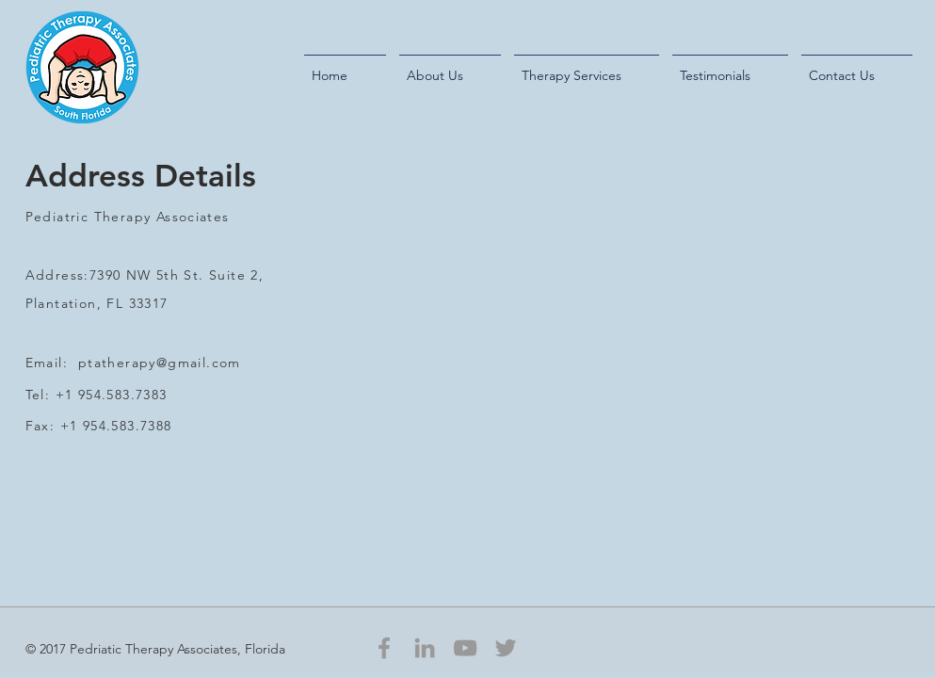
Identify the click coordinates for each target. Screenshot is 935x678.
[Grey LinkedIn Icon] (425, 648)
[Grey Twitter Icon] (506, 648)
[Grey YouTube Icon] (465, 648)
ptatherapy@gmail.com (159, 362)
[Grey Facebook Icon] (384, 648)
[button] (450, 67)
